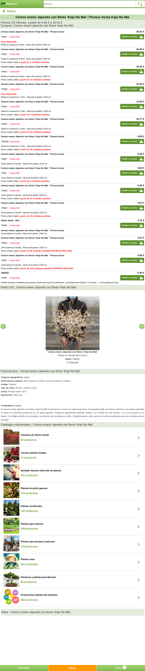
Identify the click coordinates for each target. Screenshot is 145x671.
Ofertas (72, 668)
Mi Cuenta (24, 668)
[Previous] (3, 326)
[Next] (141, 326)
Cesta (120, 667)
